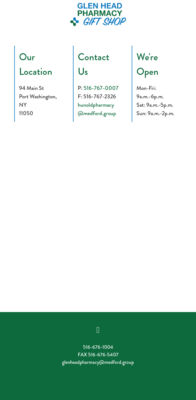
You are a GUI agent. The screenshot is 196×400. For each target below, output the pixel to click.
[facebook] (98, 329)
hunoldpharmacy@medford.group (97, 109)
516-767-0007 (101, 88)
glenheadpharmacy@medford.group (98, 362)
